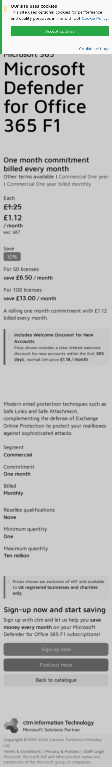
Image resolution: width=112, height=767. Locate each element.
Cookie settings (94, 48)
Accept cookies (60, 31)
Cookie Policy (95, 18)
